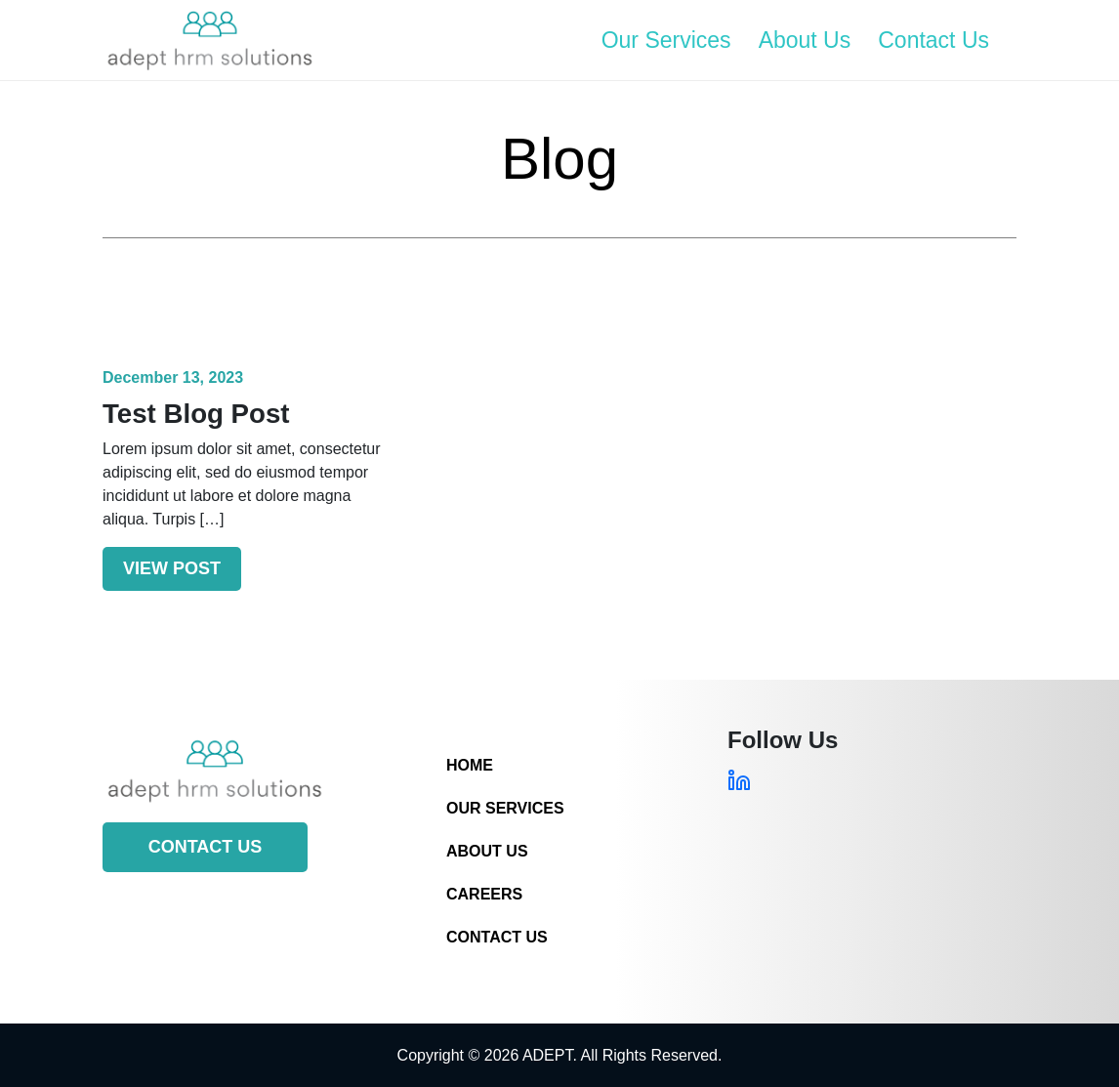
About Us (805, 40)
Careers (484, 894)
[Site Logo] (210, 40)
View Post (172, 568)
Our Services (666, 40)
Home (469, 765)
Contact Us (933, 40)
